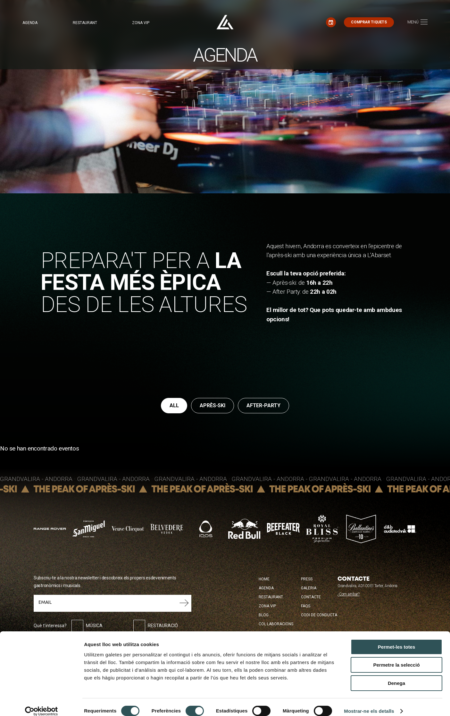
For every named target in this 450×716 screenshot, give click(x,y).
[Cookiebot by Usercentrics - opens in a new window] (41, 703)
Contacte (311, 597)
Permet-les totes (396, 639)
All (174, 405)
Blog (264, 615)
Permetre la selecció (396, 657)
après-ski (212, 405)
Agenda (30, 23)
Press (306, 579)
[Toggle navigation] (417, 22)
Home (264, 579)
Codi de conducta (319, 615)
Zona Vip (267, 606)
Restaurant (85, 23)
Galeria (308, 588)
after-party (263, 405)
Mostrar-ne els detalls (369, 703)
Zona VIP (140, 23)
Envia (184, 603)
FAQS (305, 606)
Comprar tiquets (369, 22)
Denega (396, 675)
